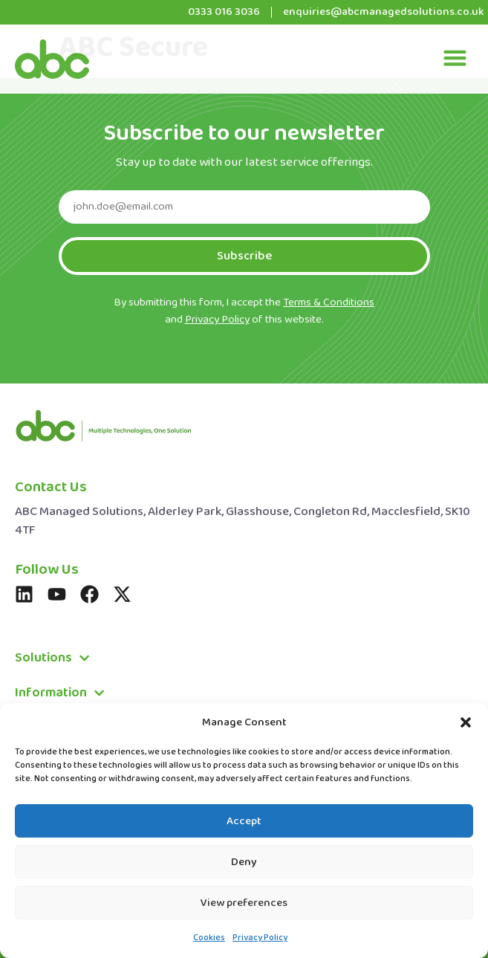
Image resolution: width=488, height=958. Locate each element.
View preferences (244, 903)
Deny (244, 862)
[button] (465, 722)
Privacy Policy (259, 938)
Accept (244, 821)
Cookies (209, 938)
